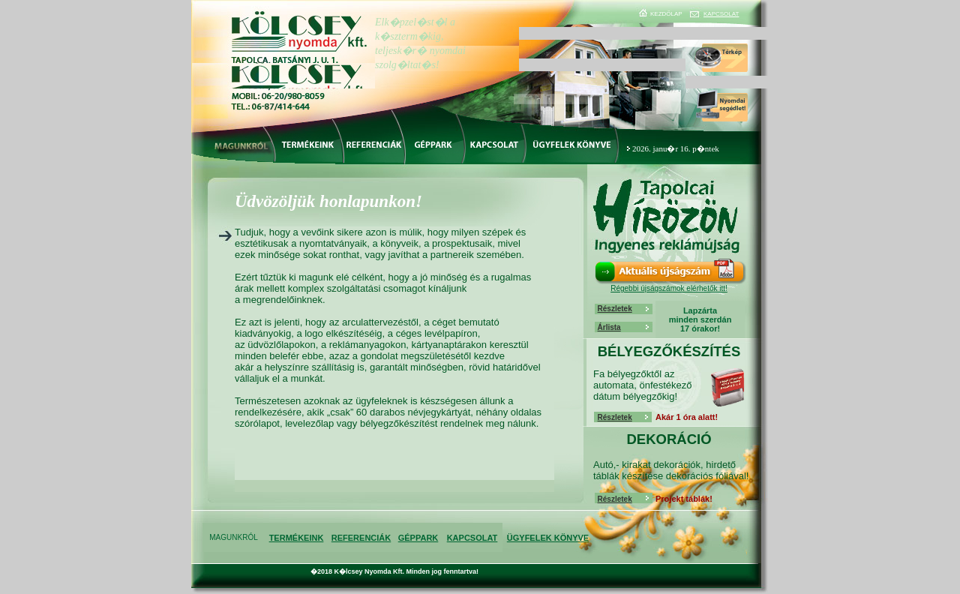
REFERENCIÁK (361, 537)
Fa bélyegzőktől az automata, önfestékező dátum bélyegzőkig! (642, 385)
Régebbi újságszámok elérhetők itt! (669, 288)
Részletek (615, 308)
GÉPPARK (418, 537)
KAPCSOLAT (721, 13)
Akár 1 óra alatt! (687, 417)
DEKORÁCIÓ (668, 439)
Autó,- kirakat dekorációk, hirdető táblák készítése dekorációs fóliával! (670, 470)
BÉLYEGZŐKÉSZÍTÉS (669, 351)
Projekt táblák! (684, 498)
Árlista (609, 327)
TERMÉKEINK (296, 537)
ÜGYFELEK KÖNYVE (548, 537)
